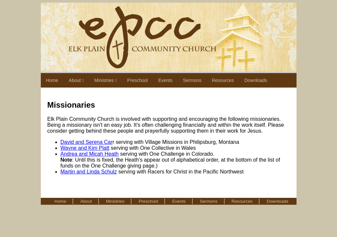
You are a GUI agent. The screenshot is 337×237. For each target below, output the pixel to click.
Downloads (256, 80)
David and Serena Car (87, 142)
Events (165, 80)
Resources (223, 80)
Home (52, 80)
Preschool (137, 80)
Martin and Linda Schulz (89, 171)
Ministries (105, 80)
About (76, 80)
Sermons (192, 80)
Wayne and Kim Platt (85, 148)
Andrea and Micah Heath (90, 154)
